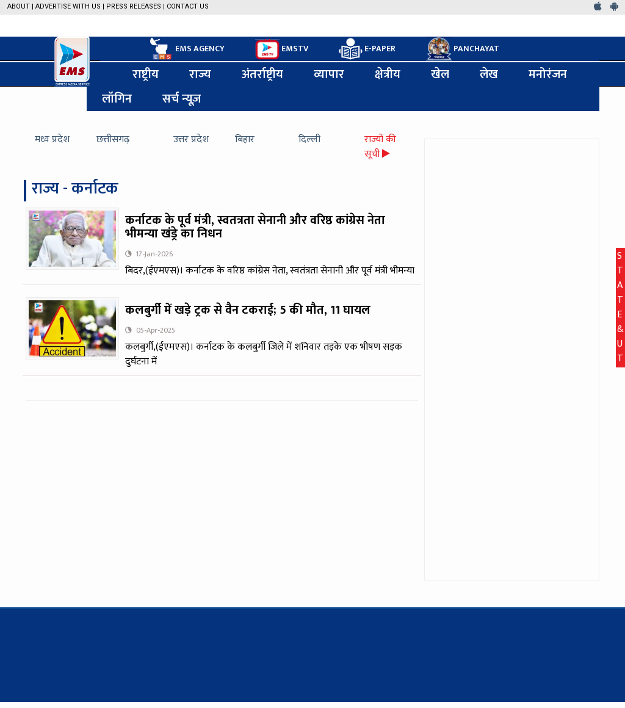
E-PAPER (367, 49)
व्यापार (329, 74)
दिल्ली (309, 139)
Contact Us (188, 6)
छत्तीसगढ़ (112, 139)
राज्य (200, 74)
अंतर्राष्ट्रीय (262, 74)
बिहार (245, 139)
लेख (489, 74)
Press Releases (133, 6)
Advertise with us (68, 6)
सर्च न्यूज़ (181, 98)
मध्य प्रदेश (52, 139)
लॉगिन (117, 98)
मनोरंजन (548, 74)
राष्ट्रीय (145, 74)
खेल (440, 74)
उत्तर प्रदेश (191, 139)
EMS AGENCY (186, 48)
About (18, 6)
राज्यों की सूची (380, 146)
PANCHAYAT (462, 48)
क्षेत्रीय (387, 74)
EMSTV (281, 49)
